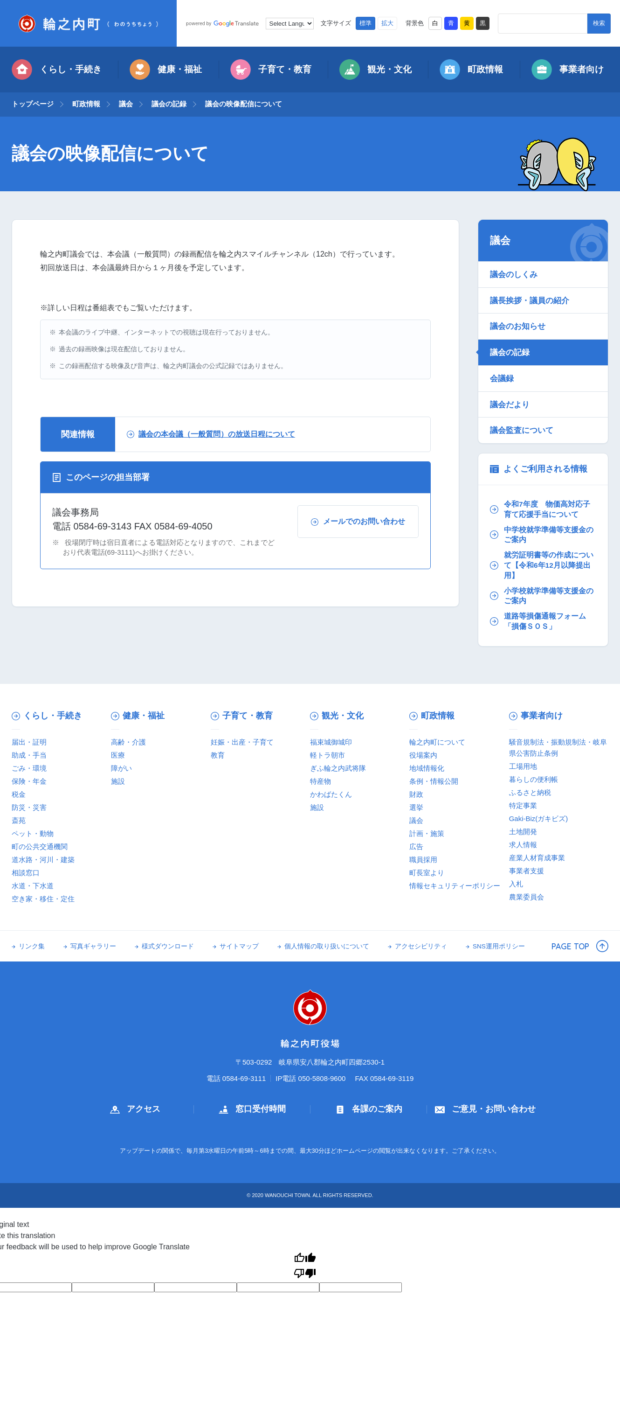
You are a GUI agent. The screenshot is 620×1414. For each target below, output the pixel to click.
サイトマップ (239, 946)
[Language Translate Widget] (290, 23)
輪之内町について (437, 742)
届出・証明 (29, 742)
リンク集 (32, 946)
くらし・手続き (57, 69)
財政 (416, 794)
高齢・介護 (128, 742)
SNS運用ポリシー (499, 946)
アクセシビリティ (421, 946)
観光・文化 (375, 69)
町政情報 (471, 69)
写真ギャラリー (93, 946)
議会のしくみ (513, 274)
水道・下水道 (33, 886)
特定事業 (523, 805)
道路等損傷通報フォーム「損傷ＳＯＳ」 (538, 621)
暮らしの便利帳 (533, 779)
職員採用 (423, 860)
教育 (218, 755)
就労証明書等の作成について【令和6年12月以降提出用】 (541, 565)
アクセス (135, 1109)
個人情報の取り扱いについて (326, 946)
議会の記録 (169, 104)
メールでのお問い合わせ (358, 521)
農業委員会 (526, 897)
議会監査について (521, 430)
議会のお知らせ (517, 326)
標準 (365, 23)
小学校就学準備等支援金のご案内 (541, 596)
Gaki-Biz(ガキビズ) (538, 818)
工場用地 (523, 766)
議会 (126, 104)
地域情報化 (426, 768)
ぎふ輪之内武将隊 (338, 768)
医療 (118, 755)
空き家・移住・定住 (43, 899)
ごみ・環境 (29, 768)
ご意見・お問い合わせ (485, 1109)
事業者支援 (526, 871)
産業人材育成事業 (537, 858)
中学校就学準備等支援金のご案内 (541, 535)
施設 (118, 781)
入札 (516, 884)
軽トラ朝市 (327, 755)
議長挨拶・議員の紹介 (529, 300)
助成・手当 (29, 755)
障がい (121, 768)
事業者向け (567, 69)
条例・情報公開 (433, 781)
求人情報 (523, 845)
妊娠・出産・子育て (242, 742)
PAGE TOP (579, 946)
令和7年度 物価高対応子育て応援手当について (540, 509)
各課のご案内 (368, 1109)
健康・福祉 (166, 69)
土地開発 (523, 832)
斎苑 (19, 820)
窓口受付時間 (252, 1109)
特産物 (320, 781)
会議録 (502, 378)
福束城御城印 (331, 742)
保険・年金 (29, 781)
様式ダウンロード (168, 946)
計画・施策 (426, 833)
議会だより (510, 404)
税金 (19, 794)
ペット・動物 (33, 833)
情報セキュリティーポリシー (454, 886)
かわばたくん (331, 794)
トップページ (33, 104)
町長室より (426, 873)
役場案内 (423, 755)
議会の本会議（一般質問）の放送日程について (211, 434)
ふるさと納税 (530, 792)
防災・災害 (29, 807)
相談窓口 (26, 873)
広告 (416, 846)
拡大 (387, 23)
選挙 (416, 807)
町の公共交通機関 (40, 846)
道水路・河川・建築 (43, 860)
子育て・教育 (270, 69)
